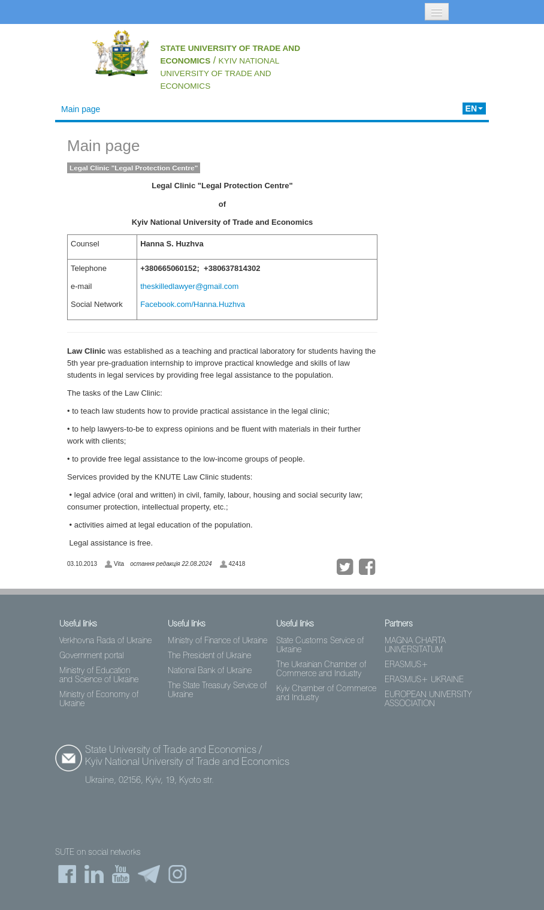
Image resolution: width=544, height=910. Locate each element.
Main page (80, 109)
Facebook (157, 304)
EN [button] (474, 108)
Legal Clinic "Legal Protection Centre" (133, 168)
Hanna (205, 304)
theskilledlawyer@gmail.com (189, 286)
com (184, 304)
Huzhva (232, 304)
